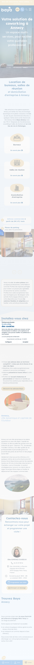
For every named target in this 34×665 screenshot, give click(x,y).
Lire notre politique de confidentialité (10, 336)
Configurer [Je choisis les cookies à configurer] (8, 342)
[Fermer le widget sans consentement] (8, 322)
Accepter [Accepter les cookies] (25, 342)
